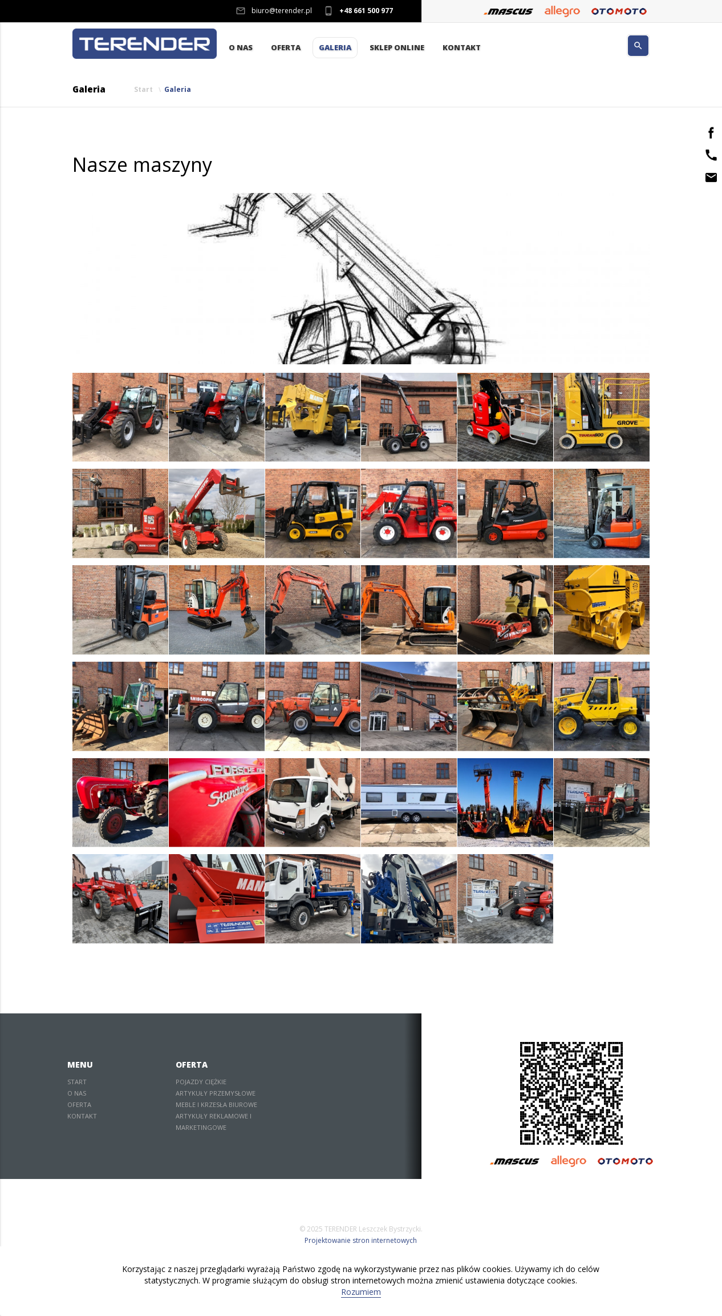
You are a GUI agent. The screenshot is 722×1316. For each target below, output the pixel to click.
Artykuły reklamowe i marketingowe (214, 1123)
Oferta (286, 48)
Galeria (335, 48)
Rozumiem (361, 1292)
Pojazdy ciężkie (201, 1082)
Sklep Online (397, 48)
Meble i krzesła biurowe (216, 1105)
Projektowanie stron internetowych (361, 1241)
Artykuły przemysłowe (215, 1094)
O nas (241, 48)
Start (143, 90)
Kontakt (462, 48)
